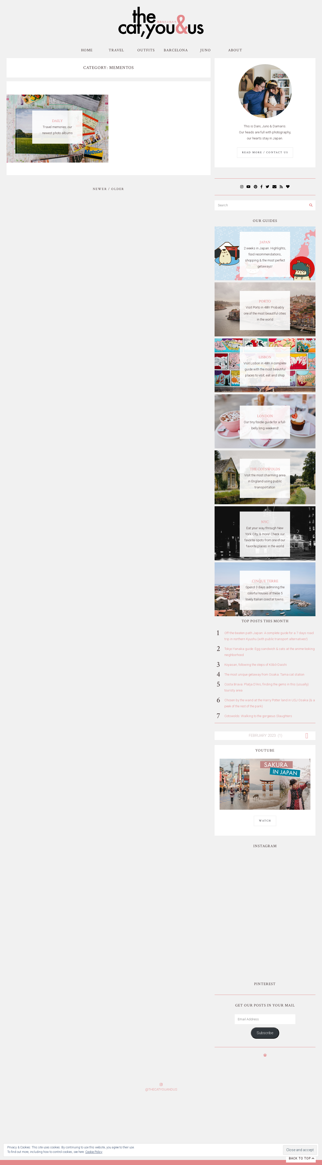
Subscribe (265, 973)
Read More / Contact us (265, 152)
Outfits (146, 50)
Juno (205, 50)
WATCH (265, 821)
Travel (116, 50)
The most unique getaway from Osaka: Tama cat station (264, 674)
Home (87, 50)
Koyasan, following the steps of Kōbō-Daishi (255, 665)
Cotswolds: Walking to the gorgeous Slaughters (258, 716)
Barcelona (176, 50)
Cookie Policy (93, 1152)
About (235, 50)
